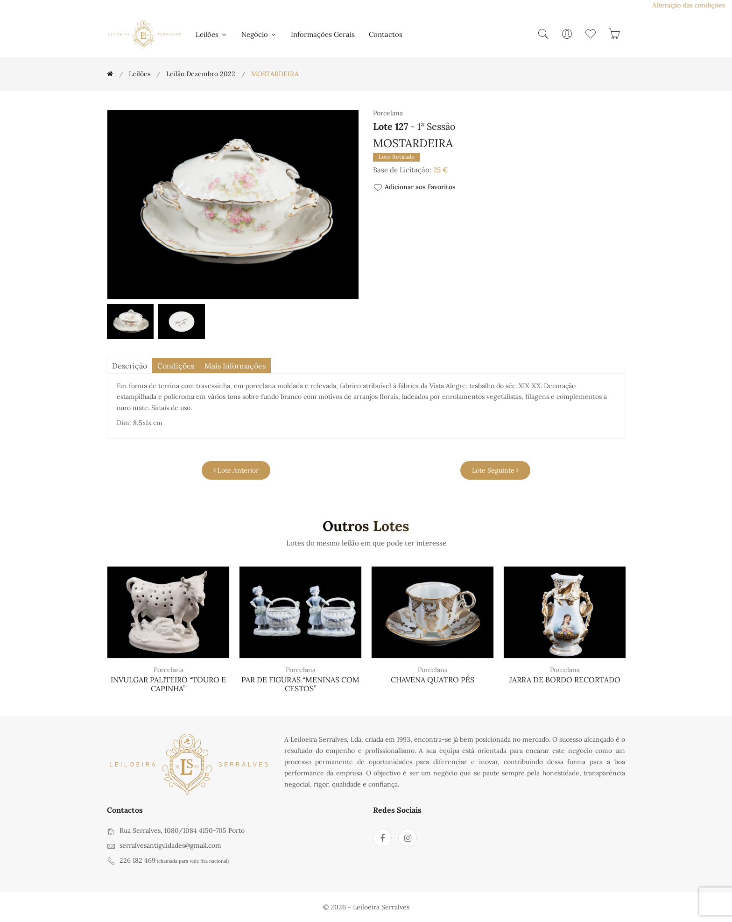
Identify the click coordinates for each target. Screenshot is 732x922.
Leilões (211, 34)
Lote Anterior (236, 470)
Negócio (259, 34)
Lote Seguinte (495, 470)
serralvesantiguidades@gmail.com (170, 845)
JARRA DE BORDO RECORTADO (564, 679)
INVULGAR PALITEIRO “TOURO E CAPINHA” (168, 684)
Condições (175, 365)
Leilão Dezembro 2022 (200, 74)
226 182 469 (137, 860)
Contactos (385, 34)
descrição (129, 365)
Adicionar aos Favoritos (414, 187)
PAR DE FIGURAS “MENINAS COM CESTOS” (300, 684)
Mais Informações (235, 365)
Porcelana (168, 670)
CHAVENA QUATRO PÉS (432, 679)
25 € (440, 169)
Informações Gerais (323, 34)
